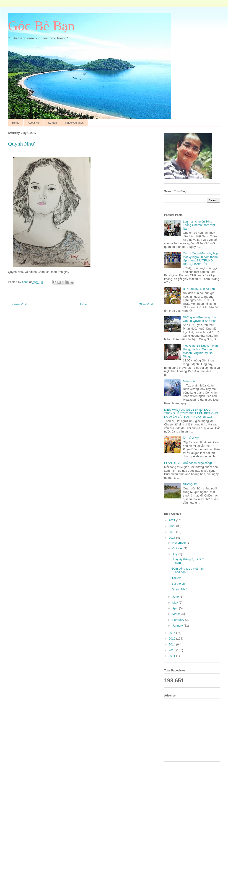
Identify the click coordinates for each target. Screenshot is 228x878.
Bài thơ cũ (178, 583)
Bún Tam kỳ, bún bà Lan (199, 289)
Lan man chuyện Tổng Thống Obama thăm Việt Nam (199, 225)
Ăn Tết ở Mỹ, (191, 438)
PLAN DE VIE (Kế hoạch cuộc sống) (188, 463)
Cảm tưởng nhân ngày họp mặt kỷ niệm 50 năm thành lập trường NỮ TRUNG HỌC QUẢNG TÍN (200, 259)
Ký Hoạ (52, 122)
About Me (33, 122)
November (179, 542)
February (178, 620)
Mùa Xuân (189, 381)
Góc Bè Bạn (41, 25)
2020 (172, 526)
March (176, 614)
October (178, 548)
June (176, 596)
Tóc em (176, 578)
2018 (172, 532)
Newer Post (19, 304)
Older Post (146, 304)
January (178, 625)
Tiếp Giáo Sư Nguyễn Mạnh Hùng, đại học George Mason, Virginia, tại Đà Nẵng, (201, 351)
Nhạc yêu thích (74, 122)
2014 (172, 644)
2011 (172, 656)
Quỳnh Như (179, 589)
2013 (172, 650)
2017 (172, 537)
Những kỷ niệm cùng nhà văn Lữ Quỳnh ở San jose (199, 319)
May (175, 602)
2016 (172, 633)
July (175, 554)
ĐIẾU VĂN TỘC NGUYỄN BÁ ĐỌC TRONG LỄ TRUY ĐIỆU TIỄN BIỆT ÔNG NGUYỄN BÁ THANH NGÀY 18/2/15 (191, 413)
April (175, 608)
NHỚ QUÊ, (190, 484)
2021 (172, 520)
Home (15, 122)
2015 (172, 638)
